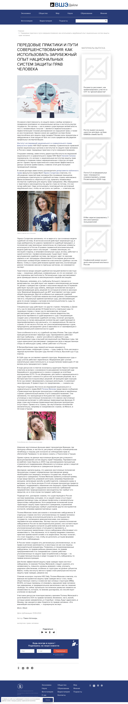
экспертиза (21, 625)
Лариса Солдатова (62, 175)
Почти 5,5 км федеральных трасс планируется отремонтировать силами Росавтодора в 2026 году (95, 176)
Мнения (103, 13)
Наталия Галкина (68, 158)
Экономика (26, 13)
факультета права (25, 145)
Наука (70, 13)
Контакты (62, 697)
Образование (86, 13)
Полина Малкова (49, 391)
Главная (21, 31)
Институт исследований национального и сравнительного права (45, 143)
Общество (43, 13)
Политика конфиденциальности (25, 692)
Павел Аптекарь (30, 620)
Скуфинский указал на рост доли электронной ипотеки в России (96, 262)
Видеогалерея (46, 21)
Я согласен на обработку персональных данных (59, 656)
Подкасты (63, 21)
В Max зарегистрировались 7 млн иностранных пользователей (96, 219)
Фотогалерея (26, 21)
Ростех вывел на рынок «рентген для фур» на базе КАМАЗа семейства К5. (95, 132)
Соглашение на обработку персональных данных (27, 695)
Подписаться (60, 653)
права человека (32, 625)
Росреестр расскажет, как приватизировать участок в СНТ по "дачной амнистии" (95, 89)
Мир (57, 13)
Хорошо (48, 700)
